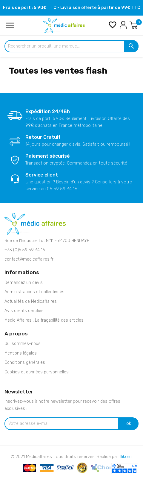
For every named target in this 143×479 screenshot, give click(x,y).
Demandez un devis (23, 282)
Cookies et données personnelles (36, 372)
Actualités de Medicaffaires (30, 301)
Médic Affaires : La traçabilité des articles (44, 320)
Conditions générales (24, 362)
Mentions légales (20, 353)
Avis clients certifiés (24, 310)
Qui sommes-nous (22, 343)
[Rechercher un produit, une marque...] (71, 46)
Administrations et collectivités (34, 291)
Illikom (125, 456)
